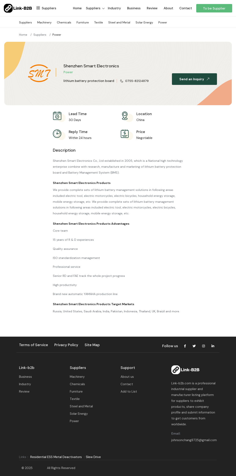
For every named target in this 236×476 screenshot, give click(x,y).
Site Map (92, 345)
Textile (98, 22)
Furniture (83, 22)
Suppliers (45, 8)
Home (23, 35)
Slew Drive (93, 457)
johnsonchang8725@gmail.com (194, 440)
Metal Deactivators (68, 457)
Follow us (170, 346)
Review (152, 8)
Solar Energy (144, 22)
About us (127, 377)
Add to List (129, 391)
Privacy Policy (66, 345)
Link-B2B (39, 468)
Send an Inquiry (195, 79)
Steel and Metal (119, 22)
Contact (185, 8)
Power (162, 22)
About (168, 8)
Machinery (44, 22)
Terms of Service (33, 345)
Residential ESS (41, 457)
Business (134, 8)
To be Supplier (214, 8)
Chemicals (64, 22)
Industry (114, 8)
